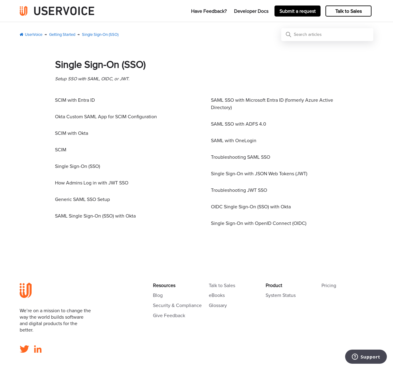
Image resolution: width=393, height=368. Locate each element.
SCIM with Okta (71, 133)
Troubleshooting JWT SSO (239, 190)
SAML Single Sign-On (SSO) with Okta (95, 216)
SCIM (60, 149)
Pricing (328, 285)
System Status (281, 295)
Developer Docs (251, 11)
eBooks (217, 295)
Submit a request (297, 11)
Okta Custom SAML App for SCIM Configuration (106, 116)
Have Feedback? (209, 11)
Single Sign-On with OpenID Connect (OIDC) (258, 223)
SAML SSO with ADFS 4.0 (238, 124)
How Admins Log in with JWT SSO (91, 182)
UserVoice (33, 35)
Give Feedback (169, 315)
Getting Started (62, 35)
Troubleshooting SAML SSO (240, 157)
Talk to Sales (348, 11)
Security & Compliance (177, 305)
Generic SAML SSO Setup (82, 199)
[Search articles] (327, 34)
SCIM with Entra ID (75, 100)
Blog (158, 295)
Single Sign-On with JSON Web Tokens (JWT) (259, 173)
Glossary (218, 305)
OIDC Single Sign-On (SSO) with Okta (251, 206)
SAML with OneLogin (233, 140)
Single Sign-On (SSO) (100, 35)
